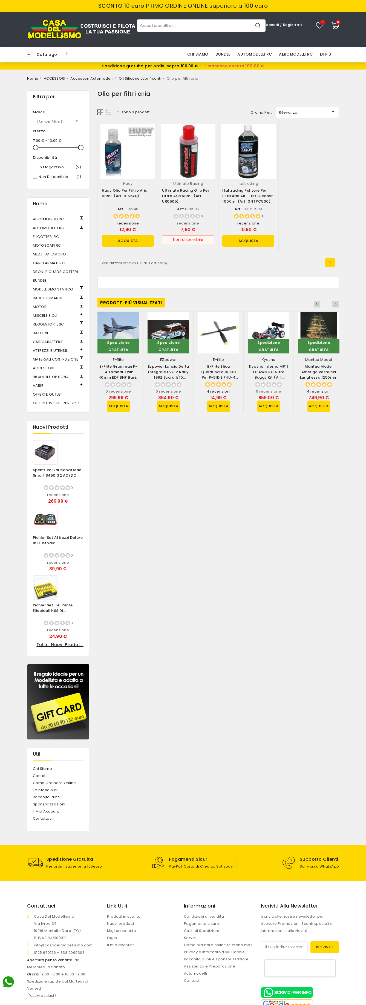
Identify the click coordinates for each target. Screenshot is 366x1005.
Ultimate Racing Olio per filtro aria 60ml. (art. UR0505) (185, 196)
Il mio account (46, 811)
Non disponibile (60, 176)
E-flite (118, 359)
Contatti (40, 775)
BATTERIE (41, 333)
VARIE (38, 385)
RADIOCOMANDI (47, 298)
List (109, 112)
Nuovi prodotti (120, 923)
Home (40, 203)
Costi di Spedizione (202, 930)
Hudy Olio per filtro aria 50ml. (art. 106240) (125, 193)
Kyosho (269, 359)
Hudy (128, 183)
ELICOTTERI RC (46, 236)
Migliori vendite (121, 930)
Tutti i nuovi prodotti (59, 644)
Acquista (128, 240)
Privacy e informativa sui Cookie (214, 951)
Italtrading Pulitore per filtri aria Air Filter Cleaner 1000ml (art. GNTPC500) (247, 196)
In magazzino (60, 167)
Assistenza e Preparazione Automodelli (209, 969)
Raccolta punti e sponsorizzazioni (216, 958)
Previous (328, 304)
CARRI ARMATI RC (49, 263)
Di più (326, 54)
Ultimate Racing (188, 183)
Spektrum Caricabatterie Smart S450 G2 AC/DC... (57, 472)
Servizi (190, 937)
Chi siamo (198, 54)
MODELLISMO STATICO (53, 289)
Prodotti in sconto (123, 916)
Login (112, 937)
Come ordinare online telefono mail (218, 944)
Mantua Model (318, 359)
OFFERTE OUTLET (47, 394)
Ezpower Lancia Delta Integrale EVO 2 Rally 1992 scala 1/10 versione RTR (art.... (168, 374)
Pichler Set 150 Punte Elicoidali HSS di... (53, 608)
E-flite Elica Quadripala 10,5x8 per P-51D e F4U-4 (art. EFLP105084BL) (219, 374)
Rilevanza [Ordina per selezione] (307, 112)
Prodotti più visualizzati (131, 303)
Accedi (273, 24)
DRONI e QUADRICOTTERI (55, 271)
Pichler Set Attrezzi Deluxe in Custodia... (58, 540)
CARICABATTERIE (48, 341)
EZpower (168, 359)
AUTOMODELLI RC (254, 54)
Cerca (258, 25)
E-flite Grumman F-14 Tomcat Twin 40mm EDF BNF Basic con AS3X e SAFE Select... (118, 377)
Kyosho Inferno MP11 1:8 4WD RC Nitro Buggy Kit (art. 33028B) (268, 374)
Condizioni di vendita (204, 916)
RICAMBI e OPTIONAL (51, 376)
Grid (100, 112)
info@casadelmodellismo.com (63, 945)
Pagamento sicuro (201, 923)
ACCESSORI (43, 368)
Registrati (292, 24)
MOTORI (40, 306)
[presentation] (300, 968)
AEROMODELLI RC (296, 54)
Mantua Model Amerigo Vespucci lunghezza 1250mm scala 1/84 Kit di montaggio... (319, 377)
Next (335, 304)
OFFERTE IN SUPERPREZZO (56, 403)
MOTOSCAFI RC (47, 245)
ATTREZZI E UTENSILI (51, 350)
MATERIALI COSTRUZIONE (56, 359)
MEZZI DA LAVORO (49, 254)
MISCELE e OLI (45, 315)
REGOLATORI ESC (48, 324)
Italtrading (248, 183)
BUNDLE (222, 54)
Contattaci (43, 818)
